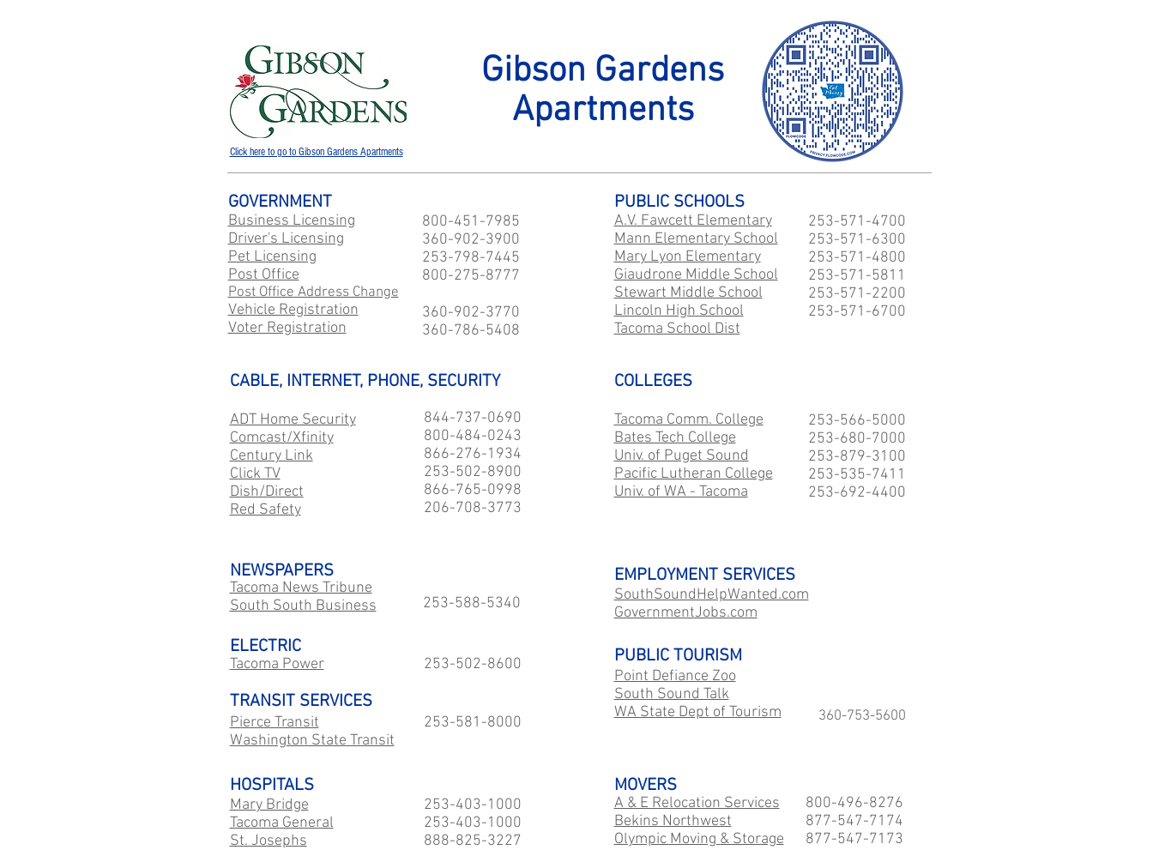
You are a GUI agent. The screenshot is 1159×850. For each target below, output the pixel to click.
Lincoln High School (679, 311)
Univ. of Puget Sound (681, 456)
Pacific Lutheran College (693, 474)
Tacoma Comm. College (689, 420)
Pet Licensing (272, 257)
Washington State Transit (312, 741)
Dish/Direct (267, 492)
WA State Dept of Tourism (698, 712)
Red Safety (265, 510)
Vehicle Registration (293, 310)
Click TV (255, 474)
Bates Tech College (675, 438)
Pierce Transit (274, 723)
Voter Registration (287, 328)
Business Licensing (291, 221)
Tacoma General (282, 823)
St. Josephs (268, 841)
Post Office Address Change (313, 292)
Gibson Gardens (602, 71)
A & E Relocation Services (697, 803)
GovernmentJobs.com (686, 613)
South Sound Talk (671, 694)
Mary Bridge (269, 805)
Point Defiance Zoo (675, 676)
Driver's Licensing (286, 239)
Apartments (603, 111)
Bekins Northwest (673, 821)
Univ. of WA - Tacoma (681, 492)
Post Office (263, 275)
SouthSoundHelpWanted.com (711, 595)
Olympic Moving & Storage (699, 839)
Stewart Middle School (688, 293)
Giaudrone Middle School (696, 275)
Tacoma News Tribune (301, 588)
